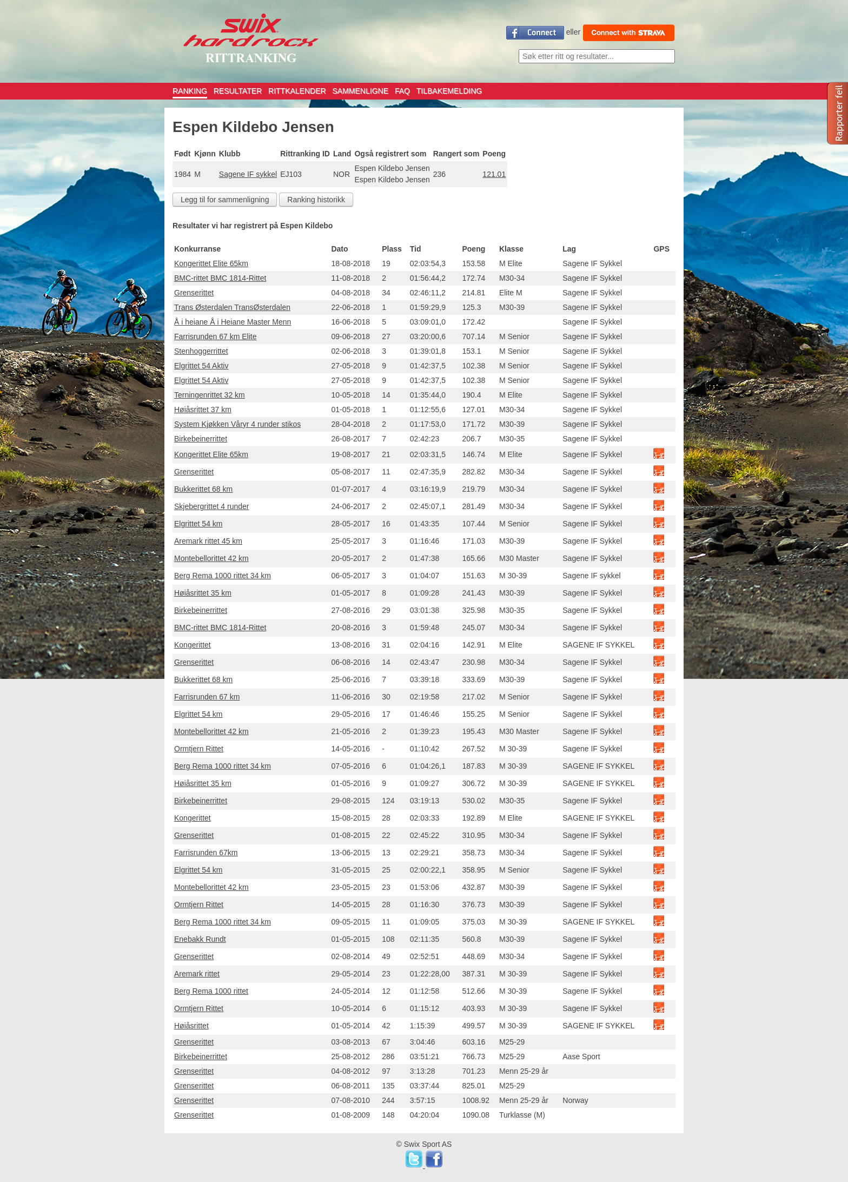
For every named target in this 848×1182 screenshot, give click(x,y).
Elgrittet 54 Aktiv (201, 365)
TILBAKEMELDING (449, 91)
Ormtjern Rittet (198, 748)
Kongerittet (192, 644)
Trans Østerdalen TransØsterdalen (232, 307)
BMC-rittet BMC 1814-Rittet (220, 278)
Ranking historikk (316, 199)
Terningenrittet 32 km (209, 395)
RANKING (190, 91)
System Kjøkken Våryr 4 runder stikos (237, 424)
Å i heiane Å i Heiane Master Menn (232, 322)
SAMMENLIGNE (360, 91)
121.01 (494, 174)
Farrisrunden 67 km (207, 696)
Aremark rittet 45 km (208, 541)
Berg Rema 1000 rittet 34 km (222, 575)
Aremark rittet (197, 973)
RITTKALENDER (297, 91)
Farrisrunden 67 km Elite (215, 336)
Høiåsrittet (191, 1025)
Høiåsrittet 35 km (202, 593)
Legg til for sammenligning (225, 199)
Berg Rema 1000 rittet (211, 991)
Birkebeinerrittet (200, 438)
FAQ (402, 91)
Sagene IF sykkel (248, 174)
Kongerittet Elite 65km (211, 263)
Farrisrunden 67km (206, 852)
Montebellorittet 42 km (211, 558)
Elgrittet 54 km (198, 523)
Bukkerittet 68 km (203, 489)
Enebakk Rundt (200, 939)
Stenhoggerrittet (201, 351)
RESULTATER (238, 91)
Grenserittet (194, 292)
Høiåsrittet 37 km (202, 409)
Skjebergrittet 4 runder (211, 506)
